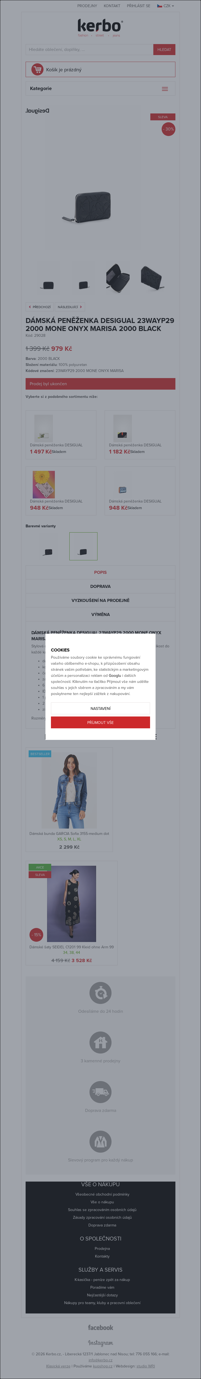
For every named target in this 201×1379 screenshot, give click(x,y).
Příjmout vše (100, 722)
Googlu (115, 675)
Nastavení (100, 708)
